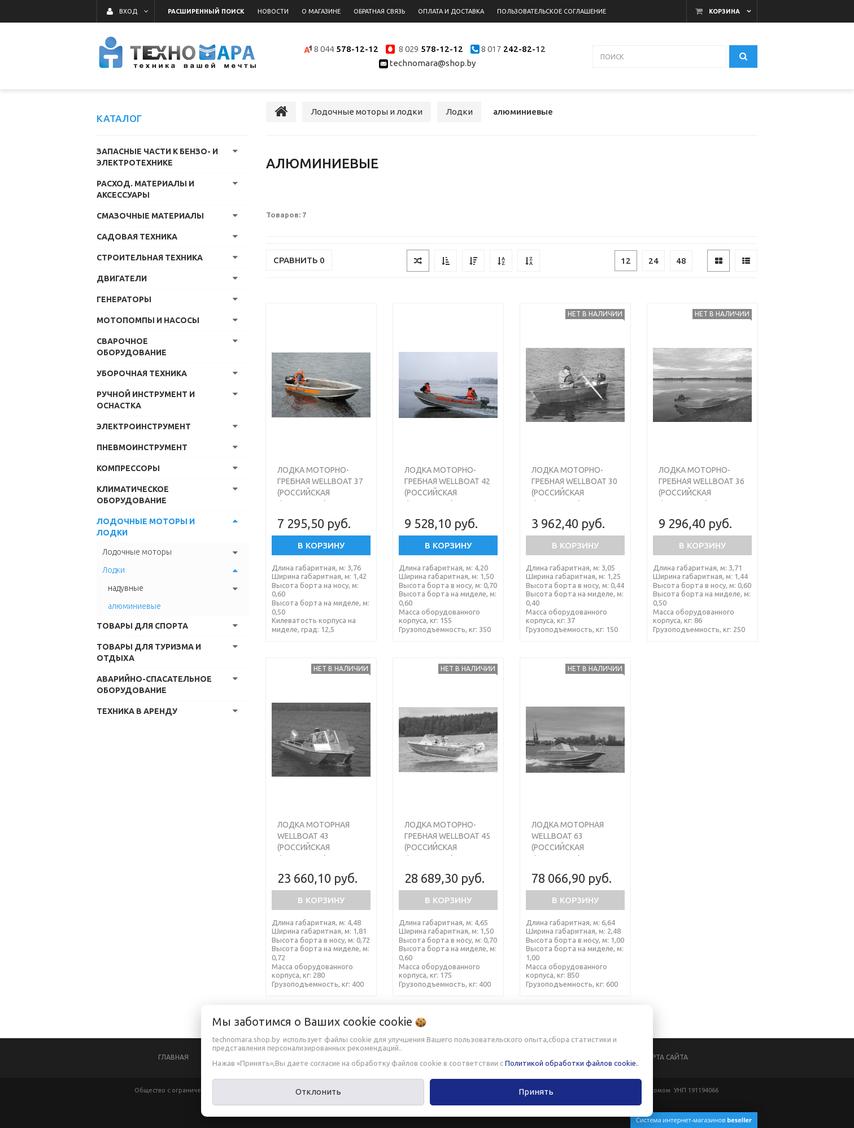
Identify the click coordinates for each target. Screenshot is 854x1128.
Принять (536, 1091)
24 (653, 260)
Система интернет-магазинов (694, 1120)
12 (626, 260)
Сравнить (299, 260)
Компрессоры (128, 468)
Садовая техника (137, 236)
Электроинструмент (144, 426)
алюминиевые (134, 606)
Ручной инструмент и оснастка (146, 400)
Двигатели (122, 278)
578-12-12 (357, 49)
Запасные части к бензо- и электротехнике (157, 157)
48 (681, 260)
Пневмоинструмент (142, 447)
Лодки (113, 569)
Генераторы (124, 299)
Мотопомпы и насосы (148, 320)
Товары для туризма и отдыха (149, 652)
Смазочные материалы (150, 215)
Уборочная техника (142, 373)
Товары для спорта (142, 625)
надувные (125, 588)
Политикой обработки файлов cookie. (571, 1063)
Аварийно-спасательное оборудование (154, 684)
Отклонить (318, 1091)
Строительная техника (150, 257)
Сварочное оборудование (132, 347)
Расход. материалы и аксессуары (145, 189)
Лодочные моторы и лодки (146, 527)
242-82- (518, 49)
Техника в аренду (137, 711)
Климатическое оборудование (133, 495)
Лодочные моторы (137, 551)
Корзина (724, 11)
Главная (173, 1057)
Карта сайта (665, 1057)
